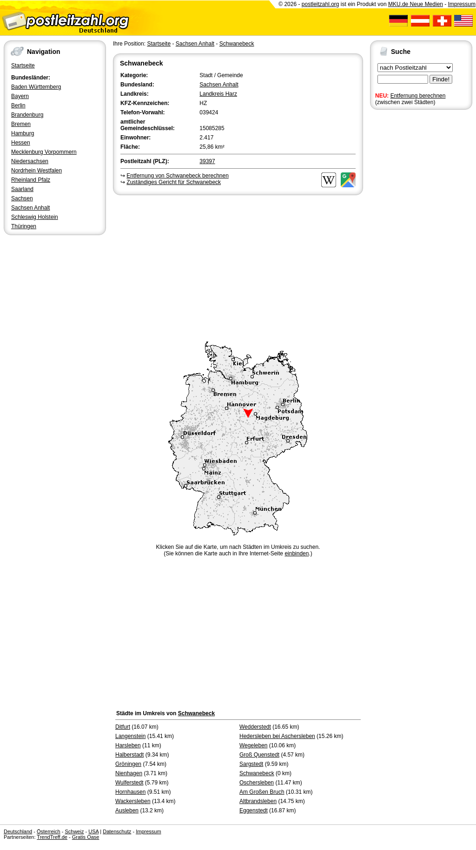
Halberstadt (129, 754)
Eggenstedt (253, 810)
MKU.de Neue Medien (415, 4)
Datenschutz (117, 831)
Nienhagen (128, 773)
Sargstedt (251, 764)
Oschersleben (256, 782)
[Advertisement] (238, 267)
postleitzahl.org (320, 4)
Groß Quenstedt (259, 754)
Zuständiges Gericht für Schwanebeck (173, 182)
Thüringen (23, 226)
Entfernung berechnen (418, 95)
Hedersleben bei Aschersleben (277, 736)
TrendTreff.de (52, 837)
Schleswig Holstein (34, 217)
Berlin (18, 105)
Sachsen (22, 198)
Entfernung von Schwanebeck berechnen (177, 175)
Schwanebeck (236, 43)
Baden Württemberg (36, 87)
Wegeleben (253, 745)
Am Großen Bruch (261, 792)
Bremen (21, 124)
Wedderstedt (255, 727)
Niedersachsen (29, 161)
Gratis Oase (85, 837)
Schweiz (74, 831)
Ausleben (127, 810)
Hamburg (22, 133)
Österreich (48, 831)
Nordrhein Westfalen (36, 170)
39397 (207, 161)
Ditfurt (122, 727)
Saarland (22, 189)
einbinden (296, 553)
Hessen (20, 142)
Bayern (20, 96)
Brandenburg (27, 115)
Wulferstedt (129, 782)
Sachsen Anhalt (30, 207)
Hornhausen (130, 792)
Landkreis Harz (218, 94)
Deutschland (18, 831)
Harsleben (128, 745)
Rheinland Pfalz (30, 180)
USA (93, 831)
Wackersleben (133, 801)
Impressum (462, 4)
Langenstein (130, 736)
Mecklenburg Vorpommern (44, 152)
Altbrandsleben (258, 801)
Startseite (23, 65)
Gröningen (128, 764)
